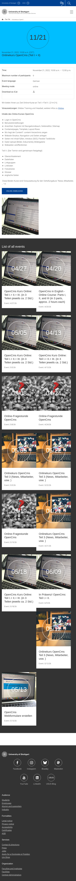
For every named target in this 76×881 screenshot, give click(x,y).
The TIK (6, 18)
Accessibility (7, 825)
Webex (61, 106)
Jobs (4, 849)
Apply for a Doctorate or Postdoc (16, 852)
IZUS (23, 3)
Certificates (7, 828)
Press (4, 846)
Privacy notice (8, 822)
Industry (5, 808)
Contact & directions (10, 843)
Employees (6, 801)
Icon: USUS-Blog (51, 776)
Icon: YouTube (24, 776)
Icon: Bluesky (45, 761)
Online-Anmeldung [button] (14, 189)
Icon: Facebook (17, 761)
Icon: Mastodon (58, 761)
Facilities (6, 870)
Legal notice (7, 819)
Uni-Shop (6, 855)
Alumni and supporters (11, 804)
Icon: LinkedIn (37, 776)
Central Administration (11, 873)
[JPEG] (20, 214)
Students (6, 798)
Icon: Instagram (31, 761)
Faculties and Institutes (12, 867)
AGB (4, 831)
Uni (9, 3)
